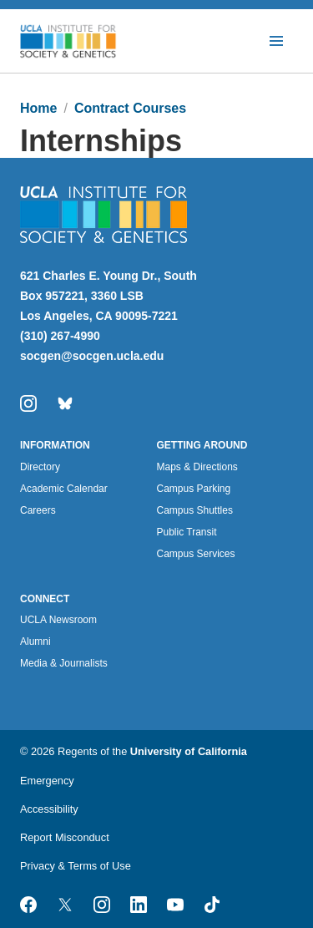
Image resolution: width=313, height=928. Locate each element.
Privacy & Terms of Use (75, 866)
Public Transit (187, 532)
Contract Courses (130, 108)
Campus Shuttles (195, 510)
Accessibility (49, 809)
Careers (38, 510)
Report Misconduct (64, 837)
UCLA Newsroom (58, 620)
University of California (188, 751)
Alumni (35, 641)
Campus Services (196, 554)
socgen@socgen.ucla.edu (92, 356)
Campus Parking (194, 488)
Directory (40, 467)
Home (38, 108)
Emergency (47, 780)
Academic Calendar (64, 488)
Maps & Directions (197, 467)
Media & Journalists (64, 663)
